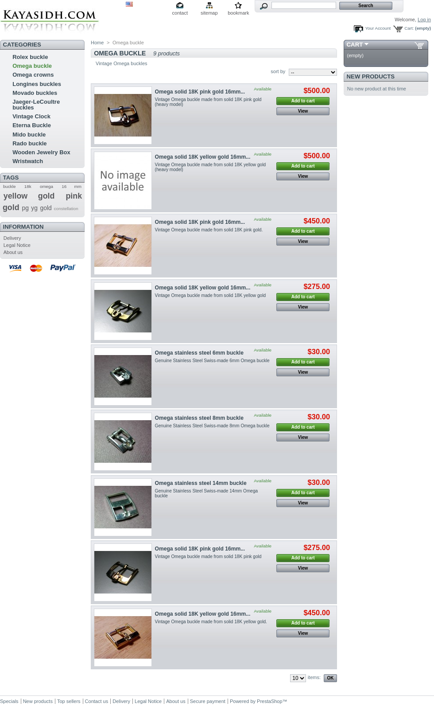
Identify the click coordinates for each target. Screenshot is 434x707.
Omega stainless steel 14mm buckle (201, 483)
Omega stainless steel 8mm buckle (199, 418)
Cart (355, 44)
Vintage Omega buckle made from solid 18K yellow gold (210, 295)
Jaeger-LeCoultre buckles (36, 104)
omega (46, 186)
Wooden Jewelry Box (41, 152)
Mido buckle (29, 134)
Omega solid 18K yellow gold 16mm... (203, 157)
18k (27, 186)
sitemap (209, 13)
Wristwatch (27, 161)
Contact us (96, 701)
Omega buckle (32, 65)
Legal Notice (17, 245)
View (303, 111)
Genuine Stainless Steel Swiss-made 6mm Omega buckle (212, 360)
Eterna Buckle (31, 125)
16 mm (71, 186)
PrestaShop (269, 701)
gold (46, 207)
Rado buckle (29, 143)
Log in (424, 19)
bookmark (238, 13)
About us (13, 252)
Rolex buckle (30, 57)
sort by (278, 71)
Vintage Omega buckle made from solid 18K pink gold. (209, 229)
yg (34, 207)
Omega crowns (33, 74)
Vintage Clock (31, 116)
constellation (66, 208)
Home (97, 42)
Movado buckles (34, 93)
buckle (9, 186)
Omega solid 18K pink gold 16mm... (200, 92)
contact (180, 13)
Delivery (12, 238)
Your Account (378, 28)
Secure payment (207, 701)
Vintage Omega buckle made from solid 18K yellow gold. (211, 621)
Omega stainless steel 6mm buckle (199, 353)
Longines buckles (36, 84)
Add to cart (303, 100)
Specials (9, 701)
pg (25, 207)
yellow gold (29, 195)
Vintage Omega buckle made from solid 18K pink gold (208, 556)
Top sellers (69, 701)
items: (314, 677)
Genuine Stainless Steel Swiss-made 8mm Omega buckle (212, 425)
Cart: (409, 28)
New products (371, 76)
